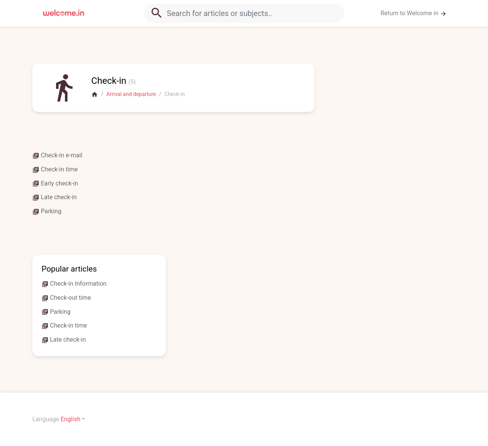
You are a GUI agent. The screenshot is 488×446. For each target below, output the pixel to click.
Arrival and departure (131, 94)
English (70, 419)
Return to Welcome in (413, 13)
